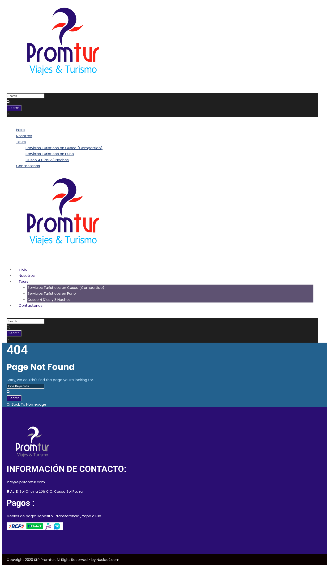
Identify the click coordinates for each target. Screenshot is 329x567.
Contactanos (28, 165)
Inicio (20, 129)
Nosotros (24, 135)
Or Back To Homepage (26, 404)
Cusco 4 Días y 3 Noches (47, 159)
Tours (21, 141)
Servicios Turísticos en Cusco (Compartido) (64, 147)
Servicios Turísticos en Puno (50, 153)
